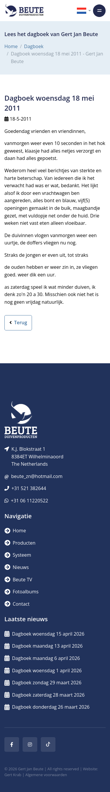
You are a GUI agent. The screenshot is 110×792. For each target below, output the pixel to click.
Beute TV (18, 579)
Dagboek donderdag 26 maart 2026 (46, 707)
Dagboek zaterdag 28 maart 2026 (44, 695)
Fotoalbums (21, 591)
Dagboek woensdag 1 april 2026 (43, 670)
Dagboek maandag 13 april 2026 (43, 646)
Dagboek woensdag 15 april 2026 (44, 634)
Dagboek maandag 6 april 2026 (42, 658)
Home (11, 46)
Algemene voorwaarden (46, 774)
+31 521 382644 (28, 488)
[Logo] (24, 10)
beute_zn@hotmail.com (36, 476)
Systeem (17, 555)
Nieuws (16, 567)
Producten (19, 543)
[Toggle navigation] (99, 10)
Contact (17, 604)
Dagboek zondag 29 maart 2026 (43, 682)
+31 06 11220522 (29, 500)
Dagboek (33, 46)
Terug (18, 322)
